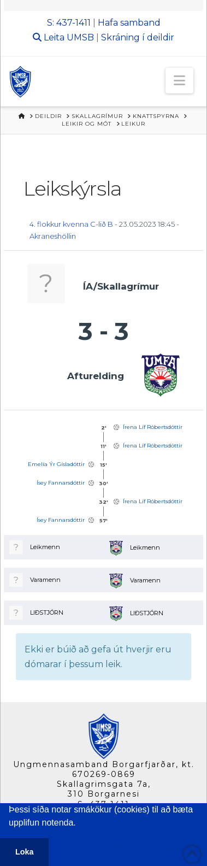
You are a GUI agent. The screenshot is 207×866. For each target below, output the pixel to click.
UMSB (80, 37)
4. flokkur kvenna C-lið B (71, 224)
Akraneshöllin (52, 236)
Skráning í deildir (137, 37)
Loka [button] (24, 851)
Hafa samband (129, 22)
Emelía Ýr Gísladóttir (56, 464)
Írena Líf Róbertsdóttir (152, 427)
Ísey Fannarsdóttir (61, 482)
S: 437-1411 (69, 22)
